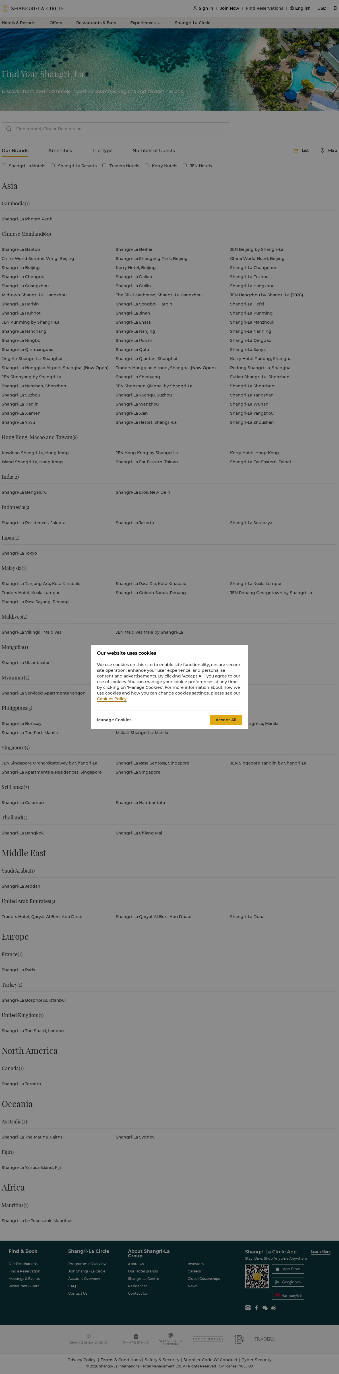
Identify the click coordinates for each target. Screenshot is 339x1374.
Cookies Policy (112, 698)
